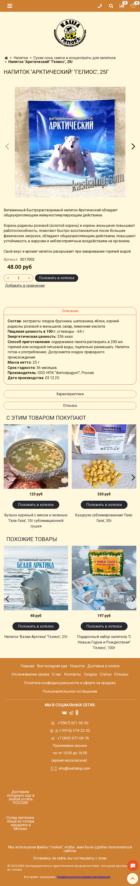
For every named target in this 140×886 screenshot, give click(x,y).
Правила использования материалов (83, 877)
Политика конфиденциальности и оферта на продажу (70, 683)
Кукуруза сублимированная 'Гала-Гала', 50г (104, 518)
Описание (70, 311)
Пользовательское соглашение (70, 691)
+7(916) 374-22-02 (74, 730)
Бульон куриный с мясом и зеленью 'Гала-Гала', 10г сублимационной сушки (36, 520)
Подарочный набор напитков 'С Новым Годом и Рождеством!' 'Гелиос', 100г (104, 642)
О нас (56, 674)
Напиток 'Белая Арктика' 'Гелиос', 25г (36, 637)
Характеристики (70, 394)
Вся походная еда (52, 666)
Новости (77, 666)
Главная (27, 666)
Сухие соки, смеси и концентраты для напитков (74, 58)
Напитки (21, 58)
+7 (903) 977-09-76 (72, 738)
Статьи (105, 674)
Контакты (72, 674)
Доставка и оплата (103, 666)
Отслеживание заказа (30, 674)
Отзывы (70, 405)
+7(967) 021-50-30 (73, 723)
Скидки (90, 674)
